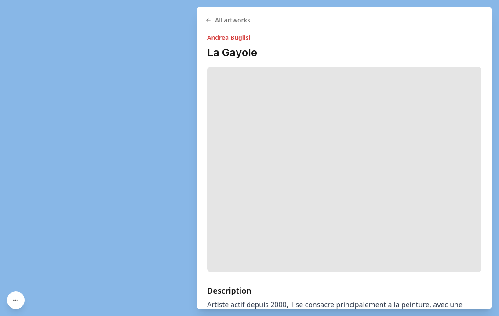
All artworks (227, 20)
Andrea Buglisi (229, 37)
